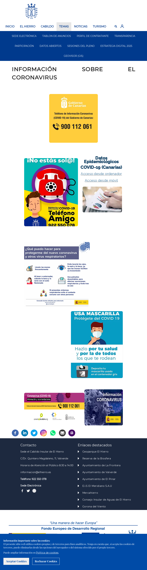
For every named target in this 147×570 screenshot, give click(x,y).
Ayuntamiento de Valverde (99, 472)
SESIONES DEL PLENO (81, 46)
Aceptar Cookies (16, 561)
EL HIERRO (27, 26)
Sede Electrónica (30, 485)
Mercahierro (90, 492)
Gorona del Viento (94, 506)
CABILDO (47, 26)
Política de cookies (47, 552)
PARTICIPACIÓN (24, 46)
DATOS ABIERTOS (51, 46)
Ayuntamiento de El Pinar (99, 479)
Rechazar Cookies (46, 561)
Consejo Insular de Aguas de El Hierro (106, 499)
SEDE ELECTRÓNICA (24, 36)
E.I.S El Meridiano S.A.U (97, 485)
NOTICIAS (80, 26)
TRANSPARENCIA (124, 36)
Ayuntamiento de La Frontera (101, 465)
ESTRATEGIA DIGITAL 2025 (116, 46)
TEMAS (64, 26)
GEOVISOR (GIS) (73, 55)
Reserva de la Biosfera (96, 458)
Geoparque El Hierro (95, 451)
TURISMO (99, 26)
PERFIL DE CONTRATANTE (93, 36)
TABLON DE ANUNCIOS (56, 36)
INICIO (9, 26)
